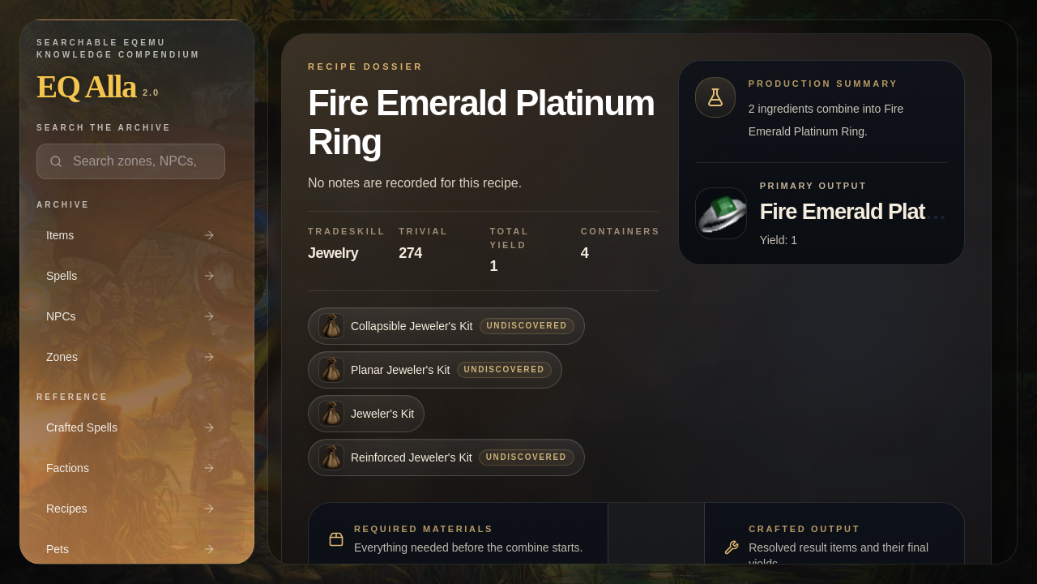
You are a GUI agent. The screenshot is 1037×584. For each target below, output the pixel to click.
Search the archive (103, 127)
